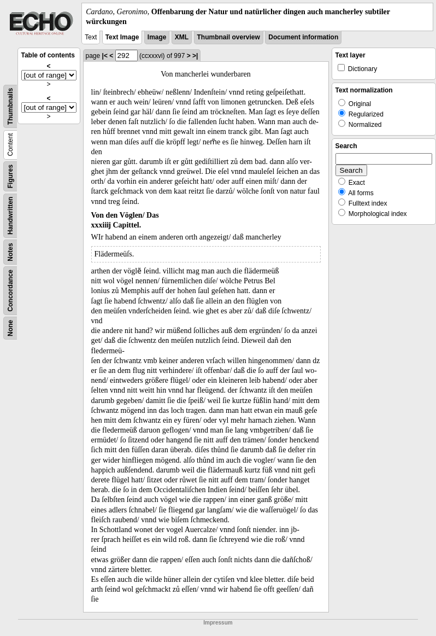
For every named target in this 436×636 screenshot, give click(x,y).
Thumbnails (10, 106)
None (10, 328)
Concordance (10, 291)
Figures (10, 176)
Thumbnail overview (228, 37)
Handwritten (10, 216)
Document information (303, 37)
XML (181, 37)
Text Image (122, 37)
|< (105, 56)
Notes (10, 252)
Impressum (217, 623)
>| (195, 56)
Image (157, 37)
